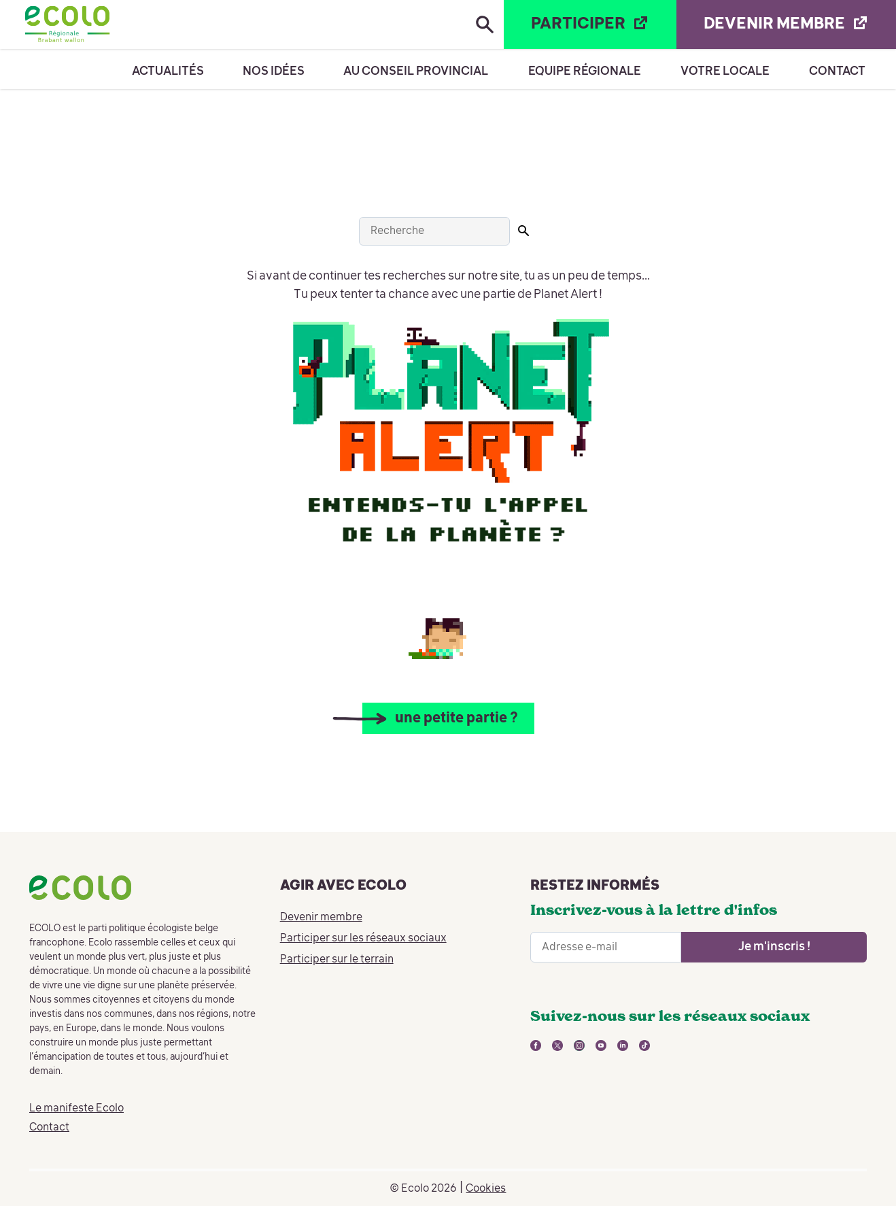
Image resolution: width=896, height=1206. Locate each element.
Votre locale (725, 71)
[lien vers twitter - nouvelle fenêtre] (557, 1045)
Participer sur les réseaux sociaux (363, 938)
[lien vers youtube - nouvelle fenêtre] (601, 1045)
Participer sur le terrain (337, 959)
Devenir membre (321, 917)
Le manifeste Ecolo (76, 1108)
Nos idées (274, 71)
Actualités (168, 71)
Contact (837, 71)
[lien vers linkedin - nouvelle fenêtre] (622, 1045)
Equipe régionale (584, 71)
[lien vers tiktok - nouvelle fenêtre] (644, 1045)
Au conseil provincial (415, 71)
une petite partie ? (456, 718)
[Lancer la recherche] (523, 230)
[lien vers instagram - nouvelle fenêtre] (579, 1045)
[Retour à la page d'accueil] (67, 24)
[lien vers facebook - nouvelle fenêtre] (535, 1045)
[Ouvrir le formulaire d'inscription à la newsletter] (774, 947)
